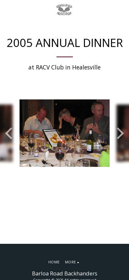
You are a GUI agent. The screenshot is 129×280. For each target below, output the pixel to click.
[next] (119, 133)
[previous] (10, 133)
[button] (7, 9)
